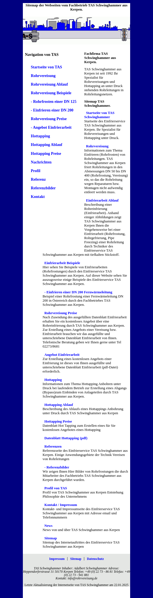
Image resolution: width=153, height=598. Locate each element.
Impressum (56, 558)
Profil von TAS (55, 488)
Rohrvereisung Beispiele (51, 93)
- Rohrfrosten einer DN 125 (53, 101)
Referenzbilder (43, 188)
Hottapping (40, 136)
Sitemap (50, 538)
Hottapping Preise (46, 153)
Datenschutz (95, 558)
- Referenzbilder (56, 467)
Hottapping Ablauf (46, 144)
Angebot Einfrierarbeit (61, 355)
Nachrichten (41, 162)
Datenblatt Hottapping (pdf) (65, 438)
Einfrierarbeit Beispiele (62, 263)
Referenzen (53, 446)
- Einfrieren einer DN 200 (52, 110)
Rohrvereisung (43, 75)
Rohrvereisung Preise (49, 118)
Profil (35, 170)
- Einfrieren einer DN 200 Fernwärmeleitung (78, 292)
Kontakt (38, 196)
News (48, 526)
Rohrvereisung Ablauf (49, 84)
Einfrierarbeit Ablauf (102, 200)
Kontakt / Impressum (60, 505)
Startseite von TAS (46, 67)
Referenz (38, 179)
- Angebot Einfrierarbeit (51, 127)
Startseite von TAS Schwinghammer (99, 115)
